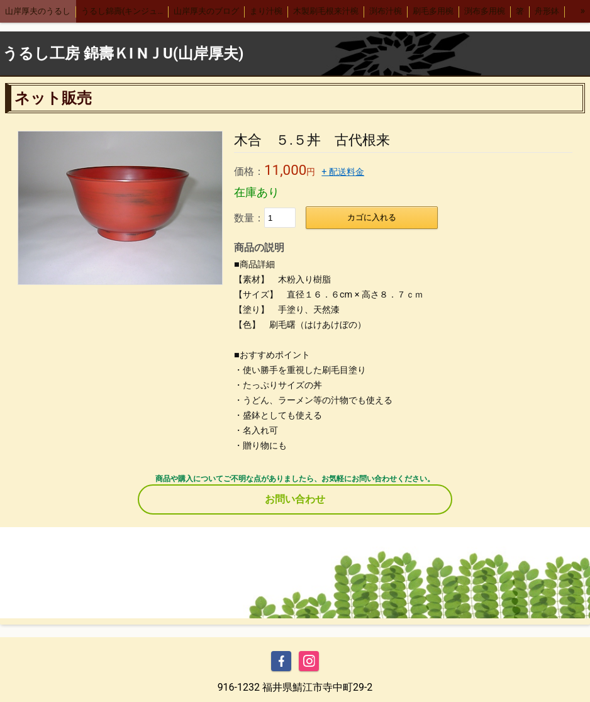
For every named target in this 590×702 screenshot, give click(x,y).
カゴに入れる (371, 217)
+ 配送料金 (342, 172)
